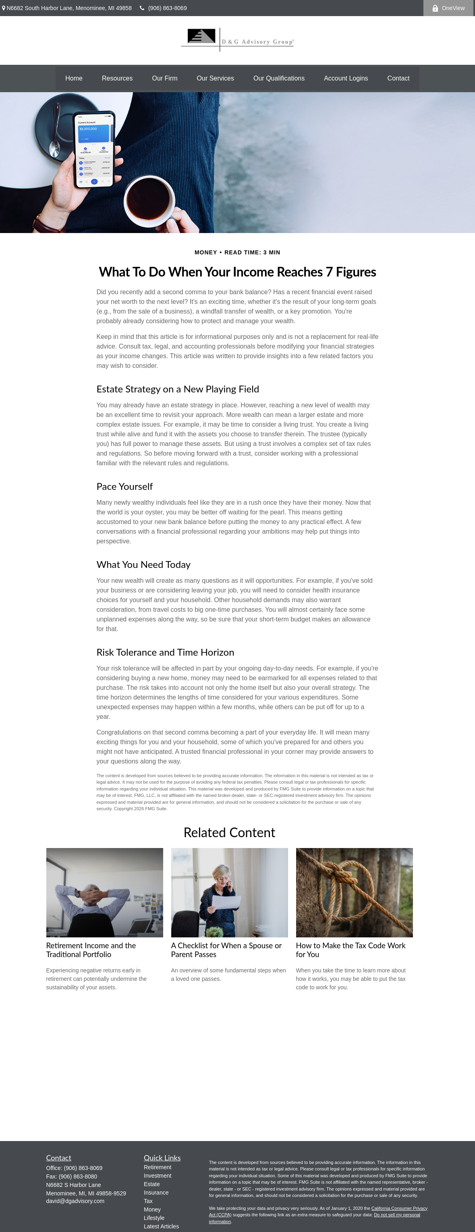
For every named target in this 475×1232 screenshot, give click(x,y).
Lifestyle (154, 1218)
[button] (74, 78)
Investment (157, 1175)
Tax (148, 1201)
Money (152, 1209)
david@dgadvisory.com (75, 1201)
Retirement (157, 1167)
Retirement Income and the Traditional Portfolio (91, 950)
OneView (448, 8)
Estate (152, 1184)
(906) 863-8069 (163, 8)
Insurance (156, 1192)
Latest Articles (161, 1226)
